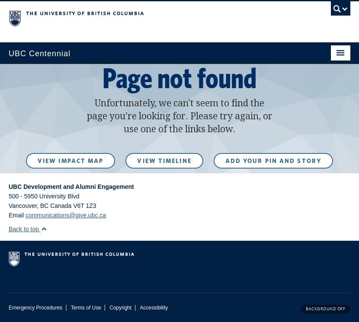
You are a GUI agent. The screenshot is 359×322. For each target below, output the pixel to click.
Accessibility (154, 308)
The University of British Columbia (154, 17)
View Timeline (164, 160)
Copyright (120, 308)
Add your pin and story (273, 160)
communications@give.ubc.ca (66, 215)
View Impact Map (71, 160)
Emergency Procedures (35, 308)
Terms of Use (86, 308)
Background (325, 308)
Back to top (28, 229)
